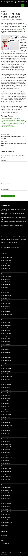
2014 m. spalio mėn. (5, 506)
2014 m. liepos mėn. (5, 514)
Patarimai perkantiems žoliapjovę (13, 247)
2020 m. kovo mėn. (5, 349)
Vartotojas (11, 19)
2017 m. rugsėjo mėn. (6, 411)
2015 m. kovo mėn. (5, 492)
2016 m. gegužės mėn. (6, 455)
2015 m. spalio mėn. (5, 474)
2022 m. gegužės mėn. (6, 284)
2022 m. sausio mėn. (5, 292)
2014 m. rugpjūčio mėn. (6, 511)
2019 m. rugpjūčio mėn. (6, 368)
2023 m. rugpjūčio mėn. (6, 263)
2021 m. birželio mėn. (6, 309)
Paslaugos (3, 11)
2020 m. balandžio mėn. (6, 346)
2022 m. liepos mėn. (5, 279)
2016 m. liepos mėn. (5, 449)
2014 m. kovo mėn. (5, 525)
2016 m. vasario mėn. (6, 463)
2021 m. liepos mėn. (5, 306)
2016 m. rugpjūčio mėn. (6, 447)
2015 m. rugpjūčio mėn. (6, 479)
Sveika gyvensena (5, 543)
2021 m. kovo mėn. (5, 317)
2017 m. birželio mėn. (6, 419)
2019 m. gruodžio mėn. (6, 357)
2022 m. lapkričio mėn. (6, 271)
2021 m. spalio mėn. (5, 298)
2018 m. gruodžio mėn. (6, 382)
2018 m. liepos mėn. (5, 395)
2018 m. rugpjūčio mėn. (6, 392)
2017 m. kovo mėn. (5, 428)
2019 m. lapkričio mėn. (6, 360)
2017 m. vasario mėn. (6, 430)
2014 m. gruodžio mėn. (6, 501)
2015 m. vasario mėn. (6, 495)
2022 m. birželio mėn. (6, 282)
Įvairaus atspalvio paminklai (12, 245)
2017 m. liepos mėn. (5, 417)
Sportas (2, 540)
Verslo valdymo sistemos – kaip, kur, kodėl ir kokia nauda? (14, 143)
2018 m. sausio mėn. (5, 406)
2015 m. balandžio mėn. (6, 490)
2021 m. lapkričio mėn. (6, 295)
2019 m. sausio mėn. (5, 379)
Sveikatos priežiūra (5, 546)
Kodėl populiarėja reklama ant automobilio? (16, 239)
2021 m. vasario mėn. (6, 319)
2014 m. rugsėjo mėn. (6, 509)
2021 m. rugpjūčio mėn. (6, 303)
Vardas (3, 178)
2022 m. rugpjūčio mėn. (6, 276)
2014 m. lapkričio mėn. (6, 503)
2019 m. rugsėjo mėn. (6, 365)
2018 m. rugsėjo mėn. (6, 390)
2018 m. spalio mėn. (5, 387)
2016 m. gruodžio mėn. (6, 436)
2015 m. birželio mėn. (6, 484)
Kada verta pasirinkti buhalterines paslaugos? (16, 237)
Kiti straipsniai (4, 535)
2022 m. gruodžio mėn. (6, 268)
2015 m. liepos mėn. (5, 482)
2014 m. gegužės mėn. (6, 520)
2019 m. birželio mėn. (6, 371)
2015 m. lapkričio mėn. (6, 471)
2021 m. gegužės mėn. (6, 311)
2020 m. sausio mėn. (5, 355)
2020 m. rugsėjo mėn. (6, 333)
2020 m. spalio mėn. (5, 330)
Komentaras (4, 160)
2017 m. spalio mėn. (5, 409)
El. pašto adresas (5, 183)
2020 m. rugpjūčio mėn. (6, 336)
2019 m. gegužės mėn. (6, 373)
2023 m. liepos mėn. (5, 265)
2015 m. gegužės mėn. (6, 487)
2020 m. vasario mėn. (6, 352)
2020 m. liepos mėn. (5, 338)
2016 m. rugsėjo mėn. (6, 444)
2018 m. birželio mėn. (6, 398)
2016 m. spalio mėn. (5, 441)
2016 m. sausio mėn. (5, 465)
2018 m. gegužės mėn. (6, 401)
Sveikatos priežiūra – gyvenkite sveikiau (13, 2)
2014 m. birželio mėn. (6, 517)
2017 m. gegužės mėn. (6, 422)
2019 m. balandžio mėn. (6, 376)
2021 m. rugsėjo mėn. (6, 300)
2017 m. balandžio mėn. (6, 425)
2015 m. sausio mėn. (5, 498)
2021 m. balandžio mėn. (6, 314)
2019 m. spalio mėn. (5, 363)
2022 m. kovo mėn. (5, 287)
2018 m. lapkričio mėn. (6, 384)
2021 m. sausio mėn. (5, 322)
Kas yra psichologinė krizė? (12, 242)
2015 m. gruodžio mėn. (6, 468)
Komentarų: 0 (18, 19)
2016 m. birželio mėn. (6, 452)
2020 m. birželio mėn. (6, 341)
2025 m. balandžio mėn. (6, 257)
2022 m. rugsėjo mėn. (6, 273)
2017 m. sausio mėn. (5, 433)
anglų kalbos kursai (21, 29)
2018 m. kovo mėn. (5, 403)
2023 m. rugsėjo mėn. (6, 260)
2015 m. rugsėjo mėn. (6, 476)
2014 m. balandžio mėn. (6, 522)
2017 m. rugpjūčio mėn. (6, 414)
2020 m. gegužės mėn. (6, 344)
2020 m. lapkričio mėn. (6, 327)
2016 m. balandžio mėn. (6, 457)
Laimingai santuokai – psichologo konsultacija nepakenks (14, 136)
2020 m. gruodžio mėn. (6, 325)
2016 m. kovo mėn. (5, 460)
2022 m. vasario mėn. (6, 290)
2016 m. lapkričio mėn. (6, 438)
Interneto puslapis (5, 189)
